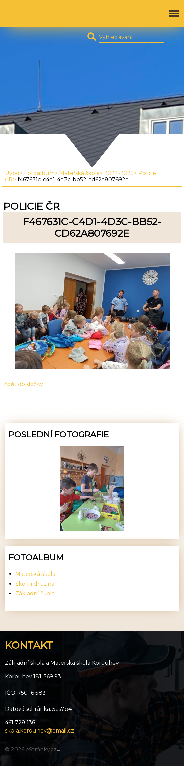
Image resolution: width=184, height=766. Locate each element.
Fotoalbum (39, 173)
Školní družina (34, 584)
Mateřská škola (79, 173)
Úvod (12, 173)
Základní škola (35, 593)
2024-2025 (119, 173)
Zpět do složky (23, 384)
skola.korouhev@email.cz (39, 730)
